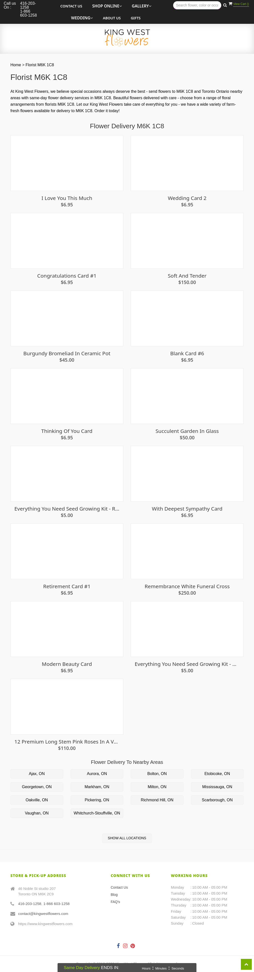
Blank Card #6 (187, 353)
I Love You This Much (66, 198)
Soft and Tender (187, 276)
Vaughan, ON (37, 813)
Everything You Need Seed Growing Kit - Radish (66, 509)
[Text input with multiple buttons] (197, 5)
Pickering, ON (97, 800)
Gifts (136, 18)
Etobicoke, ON (217, 774)
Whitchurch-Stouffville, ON (97, 813)
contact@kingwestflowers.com (43, 913)
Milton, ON (157, 787)
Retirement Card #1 (67, 586)
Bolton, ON (157, 774)
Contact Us (71, 6)
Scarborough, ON (217, 800)
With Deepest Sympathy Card (187, 509)
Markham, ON (97, 787)
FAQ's (115, 902)
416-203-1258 (29, 904)
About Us (112, 18)
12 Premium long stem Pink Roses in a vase (66, 742)
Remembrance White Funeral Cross (187, 586)
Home (15, 65)
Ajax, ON (37, 774)
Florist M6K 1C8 (40, 65)
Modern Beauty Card (67, 664)
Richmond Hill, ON (157, 800)
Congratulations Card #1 (66, 276)
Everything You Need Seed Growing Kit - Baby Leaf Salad (187, 664)
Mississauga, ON (217, 787)
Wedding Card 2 (187, 198)
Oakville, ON (37, 800)
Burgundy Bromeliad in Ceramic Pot (66, 353)
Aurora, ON (97, 774)
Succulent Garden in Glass (187, 431)
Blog (114, 895)
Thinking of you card (66, 431)
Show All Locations (127, 838)
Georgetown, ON (37, 787)
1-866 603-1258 (56, 904)
